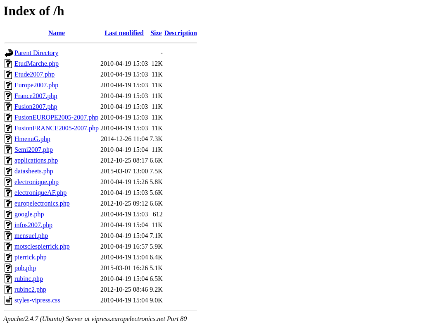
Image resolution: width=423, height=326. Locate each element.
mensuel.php (31, 235)
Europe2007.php (36, 85)
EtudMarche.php (36, 63)
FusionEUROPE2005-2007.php (56, 117)
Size (156, 32)
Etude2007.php (34, 74)
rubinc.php (28, 278)
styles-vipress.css (37, 300)
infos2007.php (33, 224)
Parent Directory (36, 52)
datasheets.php (33, 171)
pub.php (25, 267)
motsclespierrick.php (42, 246)
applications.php (36, 160)
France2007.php (35, 95)
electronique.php (36, 181)
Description (180, 32)
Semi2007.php (33, 149)
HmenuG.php (32, 138)
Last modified (124, 32)
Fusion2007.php (35, 106)
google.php (29, 214)
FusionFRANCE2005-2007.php (56, 128)
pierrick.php (30, 257)
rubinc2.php (30, 289)
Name (56, 32)
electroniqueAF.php (40, 192)
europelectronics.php (42, 203)
